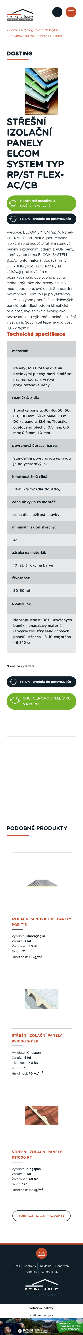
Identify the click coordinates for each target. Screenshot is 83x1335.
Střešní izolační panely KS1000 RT (37, 1155)
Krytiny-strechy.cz (41, 1315)
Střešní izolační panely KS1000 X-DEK (37, 1038)
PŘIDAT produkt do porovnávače (40, 218)
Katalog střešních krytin (39, 30)
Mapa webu (62, 1266)
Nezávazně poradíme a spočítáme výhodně (32, 203)
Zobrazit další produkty (41, 1215)
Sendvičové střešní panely (27, 36)
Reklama (45, 1266)
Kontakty (30, 1266)
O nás (16, 1266)
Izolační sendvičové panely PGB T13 (41, 922)
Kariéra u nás (49, 1272)
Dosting (56, 36)
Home (13, 30)
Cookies (31, 1272)
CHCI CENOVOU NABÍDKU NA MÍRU (40, 701)
